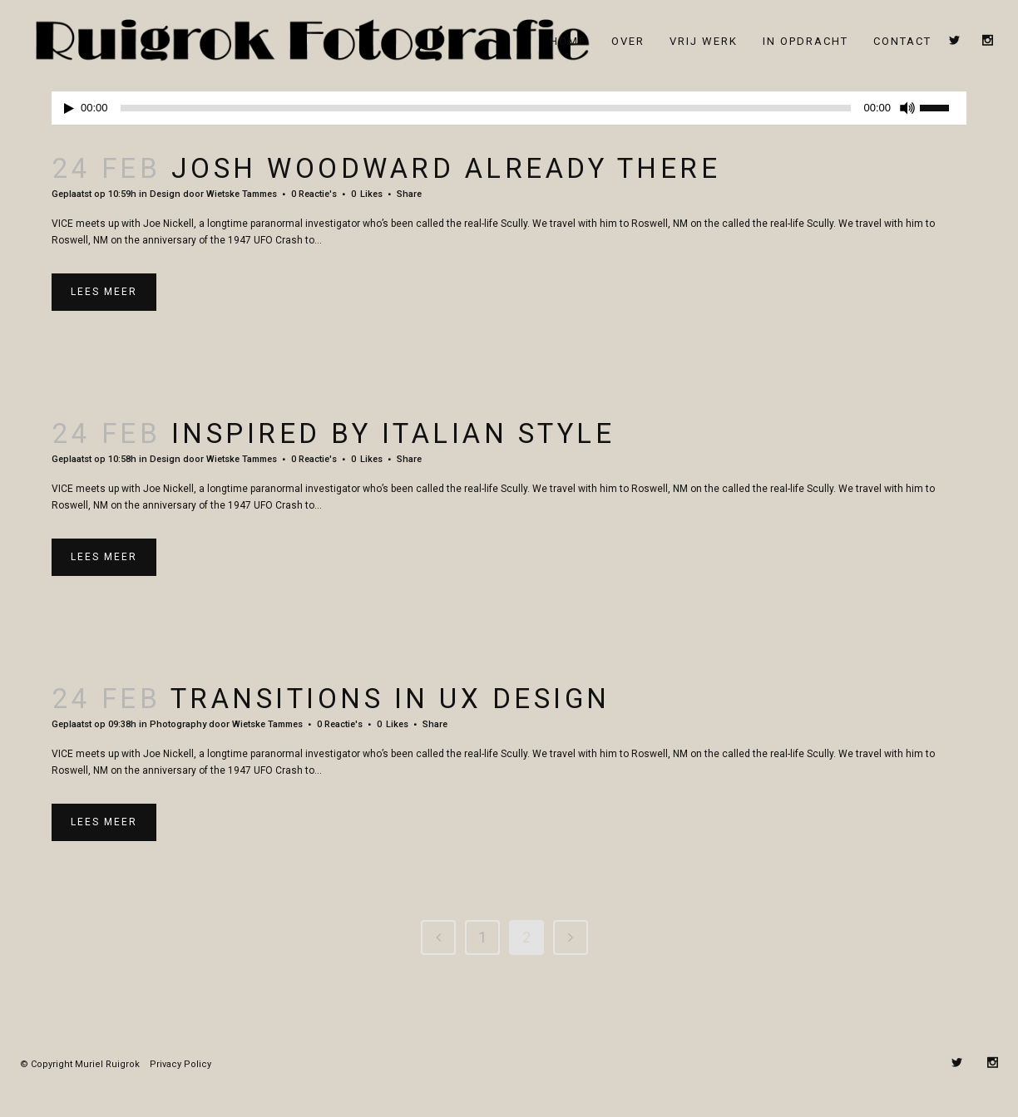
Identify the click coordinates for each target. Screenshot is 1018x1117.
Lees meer (104, 283)
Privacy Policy (180, 1056)
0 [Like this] (367, 186)
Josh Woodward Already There (446, 160)
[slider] (486, 99)
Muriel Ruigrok (107, 1056)
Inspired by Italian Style (393, 425)
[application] (509, 99)
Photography (178, 716)
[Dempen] (907, 99)
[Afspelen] (69, 100)
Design (165, 185)
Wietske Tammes (241, 185)
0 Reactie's (314, 185)
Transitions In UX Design (390, 690)
